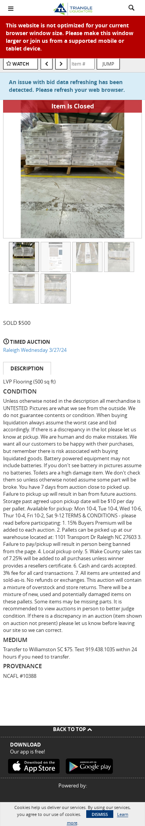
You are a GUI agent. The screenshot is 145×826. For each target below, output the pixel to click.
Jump (108, 64)
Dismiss (100, 814)
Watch (20, 64)
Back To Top (72, 729)
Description (27, 368)
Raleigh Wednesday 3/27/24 (35, 349)
